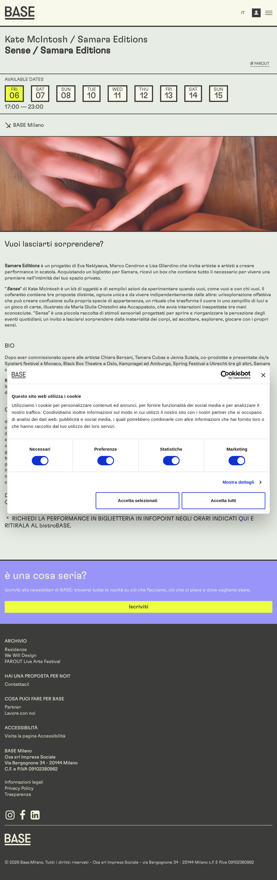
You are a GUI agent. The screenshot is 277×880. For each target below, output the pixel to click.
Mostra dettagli (238, 482)
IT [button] (243, 13)
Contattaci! (17, 684)
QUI (244, 519)
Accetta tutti (223, 500)
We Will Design (20, 655)
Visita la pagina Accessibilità (35, 736)
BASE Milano (24, 125)
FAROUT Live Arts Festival (32, 661)
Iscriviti (138, 607)
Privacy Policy (19, 788)
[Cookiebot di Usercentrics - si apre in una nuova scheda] (224, 375)
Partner (13, 707)
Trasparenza (18, 794)
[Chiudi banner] (263, 375)
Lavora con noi (20, 713)
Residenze (16, 649)
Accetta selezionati (137, 500)
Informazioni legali (24, 782)
